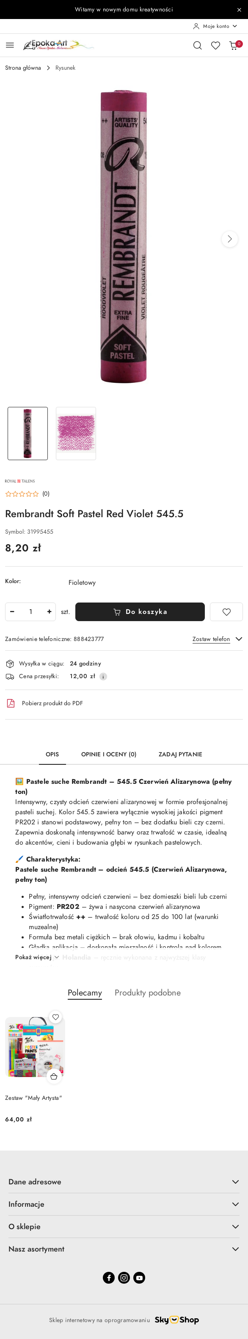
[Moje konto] (215, 26)
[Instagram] (124, 1278)
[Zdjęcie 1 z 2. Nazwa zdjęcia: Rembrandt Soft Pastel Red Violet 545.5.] (27, 434)
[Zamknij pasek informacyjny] (239, 10)
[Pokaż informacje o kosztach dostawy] (103, 676)
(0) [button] (46, 494)
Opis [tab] (52, 754)
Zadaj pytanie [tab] (180, 754)
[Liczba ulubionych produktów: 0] (215, 45)
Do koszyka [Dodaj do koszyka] (140, 611)
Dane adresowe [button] (124, 1181)
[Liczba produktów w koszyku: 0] (233, 45)
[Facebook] (109, 1278)
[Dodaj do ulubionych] (226, 612)
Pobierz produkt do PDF (44, 703)
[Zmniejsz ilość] (12, 612)
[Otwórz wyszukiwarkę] (197, 45)
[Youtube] (139, 1278)
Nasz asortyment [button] (124, 1249)
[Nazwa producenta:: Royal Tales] (20, 480)
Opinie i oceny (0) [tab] (109, 754)
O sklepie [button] (124, 1226)
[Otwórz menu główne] (10, 45)
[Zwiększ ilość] (49, 612)
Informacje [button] (124, 1204)
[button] (230, 239)
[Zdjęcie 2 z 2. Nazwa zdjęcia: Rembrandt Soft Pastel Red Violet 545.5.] (75, 434)
